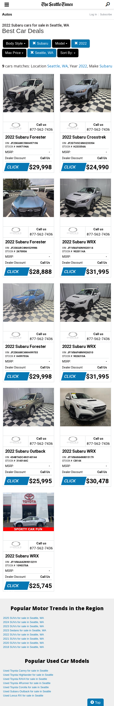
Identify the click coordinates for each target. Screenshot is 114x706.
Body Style (15, 43)
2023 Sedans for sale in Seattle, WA (24, 630)
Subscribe (106, 14)
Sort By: (67, 53)
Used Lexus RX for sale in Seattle (23, 695)
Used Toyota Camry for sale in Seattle (25, 670)
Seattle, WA (41, 53)
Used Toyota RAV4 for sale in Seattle (25, 678)
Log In (93, 14)
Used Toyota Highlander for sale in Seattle (28, 674)
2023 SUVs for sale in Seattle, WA (23, 626)
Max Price (14, 53)
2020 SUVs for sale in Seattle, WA (23, 642)
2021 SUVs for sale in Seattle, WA (23, 638)
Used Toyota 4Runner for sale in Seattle (27, 683)
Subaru (40, 43)
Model (61, 43)
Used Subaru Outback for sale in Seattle (27, 691)
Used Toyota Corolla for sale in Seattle (26, 687)
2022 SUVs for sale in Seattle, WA (23, 634)
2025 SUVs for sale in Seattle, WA (23, 617)
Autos (7, 14)
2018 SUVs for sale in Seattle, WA (23, 647)
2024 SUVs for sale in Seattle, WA (23, 622)
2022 (80, 43)
